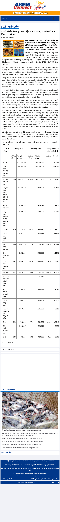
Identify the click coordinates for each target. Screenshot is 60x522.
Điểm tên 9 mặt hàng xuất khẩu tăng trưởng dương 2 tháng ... (23, 438)
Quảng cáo (6, 453)
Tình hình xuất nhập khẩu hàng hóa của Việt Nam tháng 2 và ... (24, 441)
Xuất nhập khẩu (11, 27)
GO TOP (55, 482)
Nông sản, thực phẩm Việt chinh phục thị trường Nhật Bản (22, 444)
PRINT (4, 350)
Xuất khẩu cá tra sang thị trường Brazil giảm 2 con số (22, 430)
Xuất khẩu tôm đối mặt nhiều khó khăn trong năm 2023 (21, 448)
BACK (11, 350)
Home (4, 18)
